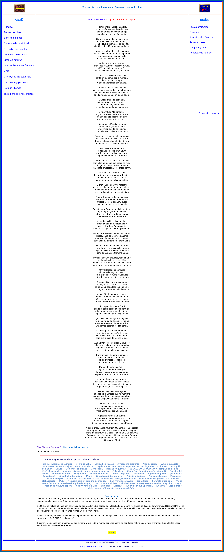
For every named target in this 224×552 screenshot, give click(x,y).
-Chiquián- (162, 466)
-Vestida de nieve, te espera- (58, 486)
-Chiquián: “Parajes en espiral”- (83, 478)
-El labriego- (118, 471)
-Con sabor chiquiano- (76, 469)
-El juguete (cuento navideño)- (118, 488)
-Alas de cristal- (150, 464)
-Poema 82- (107, 478)
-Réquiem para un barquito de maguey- (87, 481)
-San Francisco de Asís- (121, 481)
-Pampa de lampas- (157, 476)
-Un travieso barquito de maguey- (75, 483)
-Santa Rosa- (142, 481)
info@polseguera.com (91, 546)
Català (19, 19)
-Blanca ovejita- (64, 466)
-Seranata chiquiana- (162, 481)
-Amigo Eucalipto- (169, 464)
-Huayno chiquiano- (99, 473)
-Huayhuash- (80, 473)
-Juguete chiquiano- (157, 473)
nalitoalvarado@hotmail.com (74, 447)
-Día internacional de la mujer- (57, 464)
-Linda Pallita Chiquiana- (70, 476)
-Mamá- (89, 476)
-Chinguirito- (147, 466)
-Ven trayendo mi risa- (106, 483)
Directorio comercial (209, 113)
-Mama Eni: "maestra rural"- (141, 471)
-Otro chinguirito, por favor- (109, 476)
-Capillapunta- (103, 466)
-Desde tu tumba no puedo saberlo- (91, 471)
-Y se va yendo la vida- (86, 486)
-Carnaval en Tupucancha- (125, 466)
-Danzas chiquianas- (116, 469)
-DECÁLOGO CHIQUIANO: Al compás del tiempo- (154, 469)
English (204, 19)
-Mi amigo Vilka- (83, 464)
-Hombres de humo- (61, 473)
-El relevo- (118, 486)
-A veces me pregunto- (128, 464)
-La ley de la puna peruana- (139, 486)
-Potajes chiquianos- (125, 478)
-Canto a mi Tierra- (84, 466)
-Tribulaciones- (127, 483)
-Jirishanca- (138, 473)
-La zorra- (160, 486)
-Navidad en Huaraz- (104, 464)
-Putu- (62, 481)
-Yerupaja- (105, 486)
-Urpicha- (167, 483)
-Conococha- (96, 469)
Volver (112, 532)
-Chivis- (59, 469)
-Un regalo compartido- (149, 483)
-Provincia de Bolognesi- (151, 478)
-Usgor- (178, 483)
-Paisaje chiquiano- (135, 476)
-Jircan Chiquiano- (120, 473)
